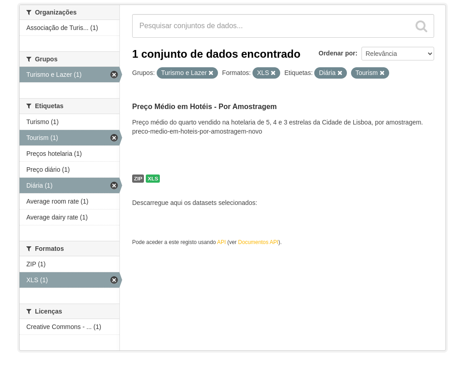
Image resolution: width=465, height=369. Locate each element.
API (221, 242)
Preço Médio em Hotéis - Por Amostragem (204, 106)
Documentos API (258, 242)
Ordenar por (337, 53)
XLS (153, 178)
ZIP (138, 178)
